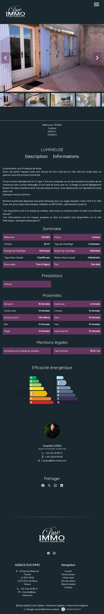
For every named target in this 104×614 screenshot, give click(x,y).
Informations (66, 156)
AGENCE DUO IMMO (27, 565)
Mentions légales (55, 605)
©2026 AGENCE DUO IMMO (30, 605)
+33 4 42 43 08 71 (54, 453)
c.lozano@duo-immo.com (53, 460)
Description (36, 156)
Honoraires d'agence (77, 605)
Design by (73, 609)
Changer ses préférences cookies (42, 609)
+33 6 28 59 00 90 (54, 456)
